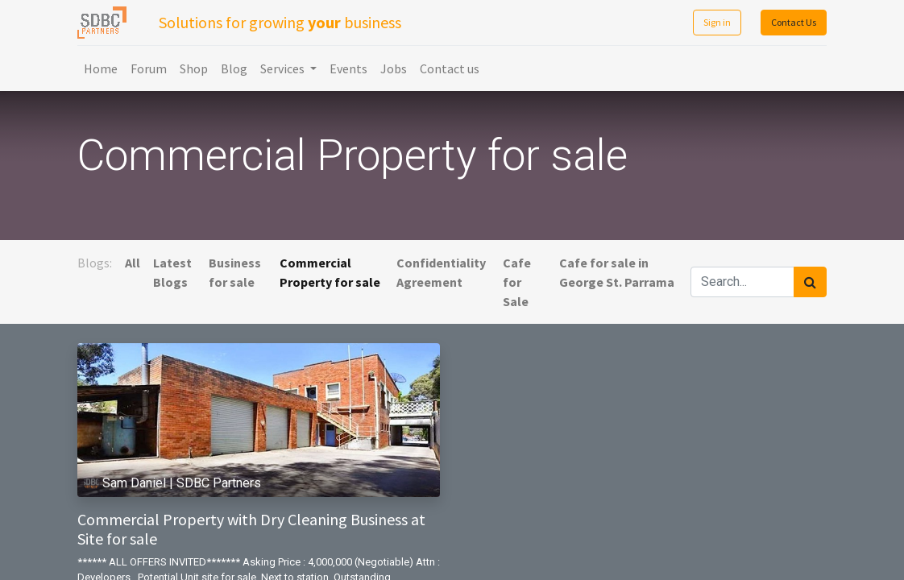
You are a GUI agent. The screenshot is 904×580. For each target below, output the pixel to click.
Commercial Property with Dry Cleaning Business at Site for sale (251, 529)
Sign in (717, 22)
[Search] (810, 282)
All (132, 263)
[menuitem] (100, 68)
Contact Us (793, 22)
